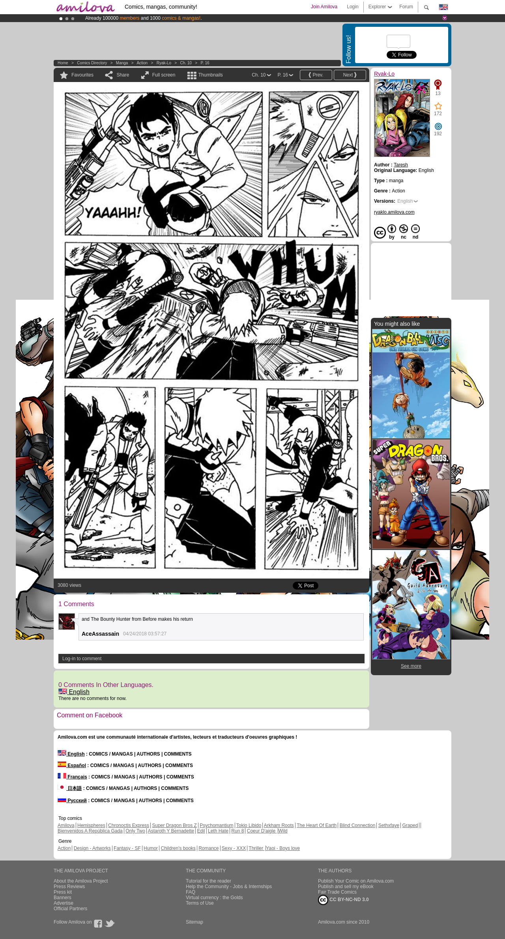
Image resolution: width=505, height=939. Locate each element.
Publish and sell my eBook (346, 886)
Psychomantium (216, 825)
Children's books (178, 848)
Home (63, 63)
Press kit (63, 892)
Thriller (256, 848)
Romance (208, 848)
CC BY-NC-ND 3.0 (343, 900)
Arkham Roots (279, 825)
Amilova (66, 825)
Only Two (135, 831)
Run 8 (237, 831)
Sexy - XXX (234, 848)
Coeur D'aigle (262, 831)
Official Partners (70, 908)
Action (142, 63)
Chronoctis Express (128, 825)
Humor (151, 848)
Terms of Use (200, 903)
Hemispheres (91, 825)
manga (122, 63)
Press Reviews (69, 886)
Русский (72, 800)
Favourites (82, 75)
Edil (201, 831)
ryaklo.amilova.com (394, 212)
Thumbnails (210, 75)
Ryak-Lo (164, 63)
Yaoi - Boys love (283, 848)
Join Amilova (324, 6)
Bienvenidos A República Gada (90, 831)
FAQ (190, 892)
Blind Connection (358, 825)
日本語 (70, 788)
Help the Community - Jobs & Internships (229, 886)
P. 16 (204, 63)
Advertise (63, 903)
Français (72, 777)
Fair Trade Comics (337, 892)
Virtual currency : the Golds (214, 897)
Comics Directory (92, 63)
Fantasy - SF (127, 848)
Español (72, 765)
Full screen (164, 75)
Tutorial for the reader (208, 881)
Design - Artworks (92, 848)
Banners (62, 897)
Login (352, 6)
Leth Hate (218, 831)
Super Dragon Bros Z (174, 825)
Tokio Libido (248, 825)
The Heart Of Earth (317, 825)
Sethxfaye (388, 825)
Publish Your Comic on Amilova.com (356, 881)
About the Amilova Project (81, 881)
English (74, 692)
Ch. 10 (185, 63)
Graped (410, 825)
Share (122, 75)
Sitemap (194, 922)
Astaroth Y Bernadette (171, 831)
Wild (282, 831)
